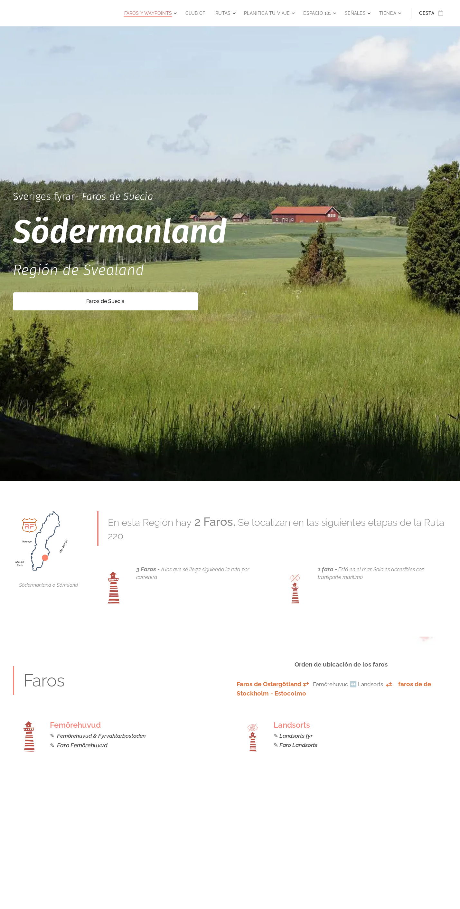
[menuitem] (140, 13)
